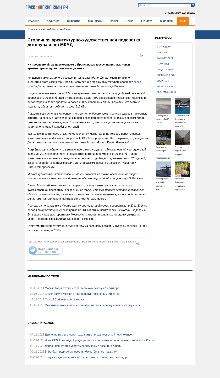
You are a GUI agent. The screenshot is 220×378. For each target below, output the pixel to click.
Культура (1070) (165, 58)
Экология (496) (165, 86)
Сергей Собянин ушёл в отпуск (64, 299)
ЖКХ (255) (162, 52)
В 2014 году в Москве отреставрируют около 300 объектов (81, 293)
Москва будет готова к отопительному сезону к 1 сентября (81, 288)
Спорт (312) (163, 81)
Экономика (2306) (166, 92)
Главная (33, 21)
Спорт (114, 21)
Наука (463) (163, 64)
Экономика (95, 21)
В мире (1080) (164, 47)
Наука (129, 21)
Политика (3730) (165, 75)
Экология (166, 21)
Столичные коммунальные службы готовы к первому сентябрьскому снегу (92, 305)
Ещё (183, 21)
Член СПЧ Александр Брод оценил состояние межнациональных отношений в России (99, 340)
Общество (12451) (166, 69)
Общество (73, 21)
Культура (146, 21)
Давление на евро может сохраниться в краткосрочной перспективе (88, 334)
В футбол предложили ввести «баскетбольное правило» (80, 351)
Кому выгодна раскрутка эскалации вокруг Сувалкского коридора (86, 357)
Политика (53, 21)
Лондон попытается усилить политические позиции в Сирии (82, 345)
